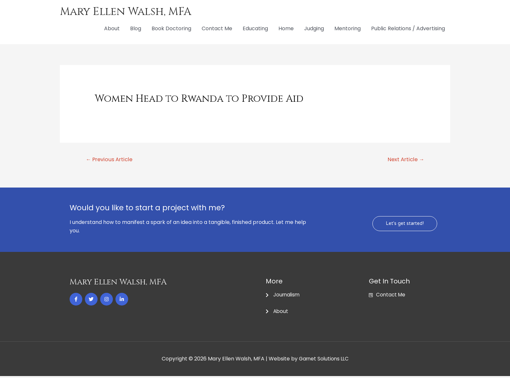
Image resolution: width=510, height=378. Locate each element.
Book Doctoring (171, 29)
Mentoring (347, 29)
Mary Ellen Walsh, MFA (129, 12)
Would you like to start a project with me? (157, 209)
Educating (255, 29)
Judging (314, 29)
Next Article (404, 160)
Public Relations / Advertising (408, 29)
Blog (135, 29)
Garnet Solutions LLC (324, 360)
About (112, 29)
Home (286, 29)
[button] (404, 224)
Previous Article (111, 160)
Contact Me (217, 29)
